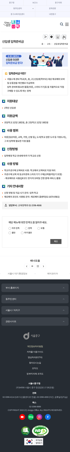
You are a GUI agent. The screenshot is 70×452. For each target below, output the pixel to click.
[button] (43, 266)
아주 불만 (28, 233)
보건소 (35, 3)
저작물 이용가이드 (35, 352)
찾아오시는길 (35, 363)
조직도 (35, 368)
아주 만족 (15, 228)
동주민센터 (11, 299)
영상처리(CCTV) (35, 357)
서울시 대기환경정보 (17, 273)
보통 (42, 228)
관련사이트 (11, 321)
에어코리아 (52, 273)
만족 (30, 228)
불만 (13, 233)
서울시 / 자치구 (13, 310)
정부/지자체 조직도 (35, 373)
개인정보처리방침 (35, 346)
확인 (56, 241)
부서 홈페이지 (12, 288)
